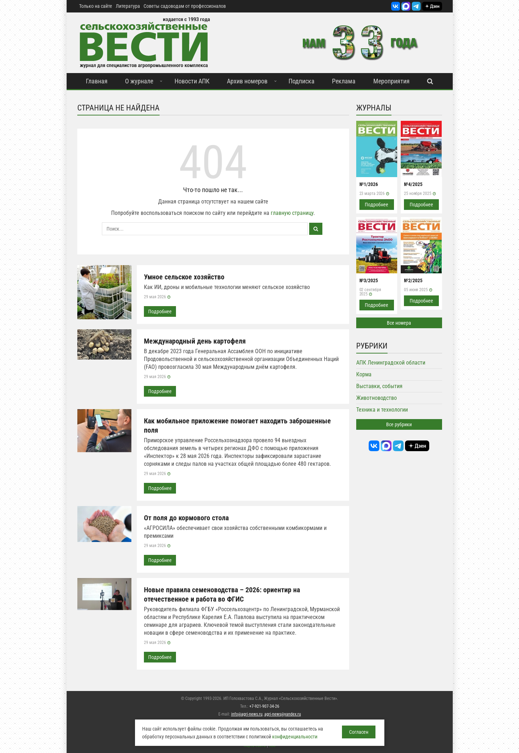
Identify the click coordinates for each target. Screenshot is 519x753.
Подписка (302, 81)
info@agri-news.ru (247, 714)
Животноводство (376, 397)
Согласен (358, 732)
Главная (97, 81)
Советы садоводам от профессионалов (185, 6)
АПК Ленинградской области (390, 362)
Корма (364, 374)
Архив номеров (247, 81)
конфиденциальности (294, 736)
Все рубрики (399, 424)
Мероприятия (391, 81)
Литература (128, 6)
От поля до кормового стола (186, 518)
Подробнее (160, 311)
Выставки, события (379, 386)
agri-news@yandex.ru (282, 714)
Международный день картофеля (195, 341)
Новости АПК (192, 81)
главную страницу (292, 213)
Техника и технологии (382, 409)
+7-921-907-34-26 (264, 706)
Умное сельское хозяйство (184, 277)
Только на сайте (95, 6)
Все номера (399, 323)
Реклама (343, 81)
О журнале (139, 81)
